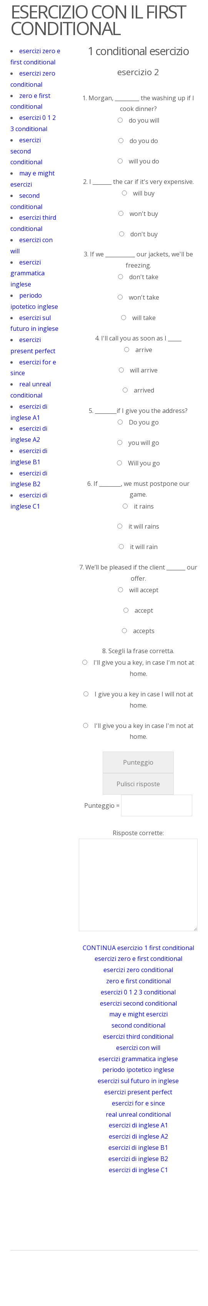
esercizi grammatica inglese (27, 273)
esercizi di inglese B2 (138, 1158)
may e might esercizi (138, 1014)
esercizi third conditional (138, 1036)
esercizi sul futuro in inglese (138, 1081)
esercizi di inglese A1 (138, 1125)
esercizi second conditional (26, 151)
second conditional (138, 1025)
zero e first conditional (138, 981)
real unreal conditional (138, 1114)
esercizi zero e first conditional (138, 958)
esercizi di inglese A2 (138, 1136)
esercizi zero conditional (138, 970)
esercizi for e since (138, 1103)
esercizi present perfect (138, 1092)
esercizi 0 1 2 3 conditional (138, 992)
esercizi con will (138, 1047)
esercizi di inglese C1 (138, 1170)
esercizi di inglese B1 (138, 1147)
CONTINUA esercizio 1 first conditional (138, 948)
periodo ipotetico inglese (138, 1069)
